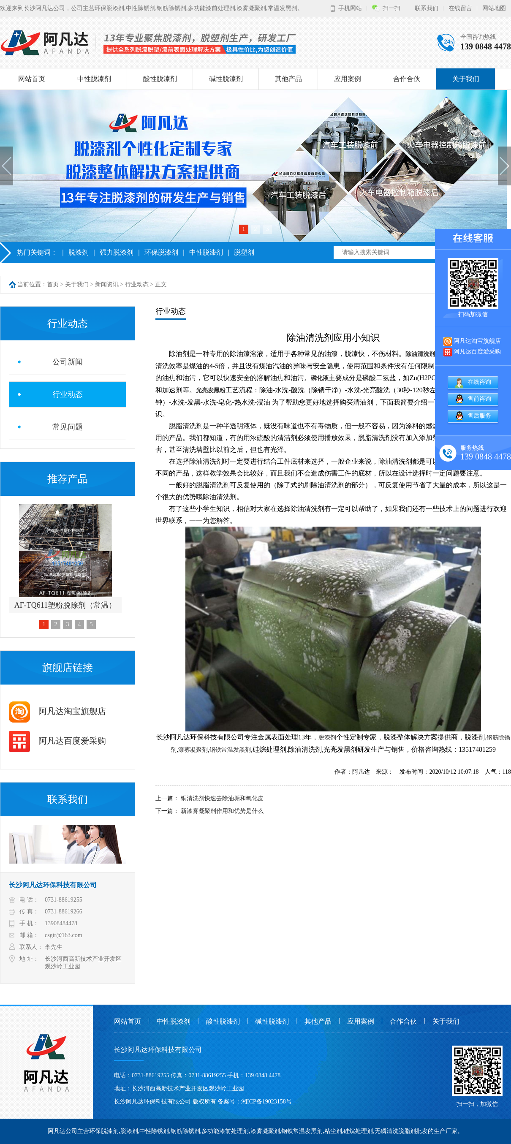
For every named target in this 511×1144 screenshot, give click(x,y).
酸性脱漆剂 (160, 78)
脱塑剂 (244, 252)
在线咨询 (479, 382)
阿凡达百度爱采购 (57, 740)
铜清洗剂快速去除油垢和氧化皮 (222, 798)
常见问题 (67, 427)
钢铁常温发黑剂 (230, 750)
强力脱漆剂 (116, 252)
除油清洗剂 (420, 354)
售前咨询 (479, 399)
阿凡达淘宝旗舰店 (57, 711)
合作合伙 (406, 78)
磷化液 (320, 378)
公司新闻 (67, 362)
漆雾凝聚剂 (193, 750)
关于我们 (465, 78)
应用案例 (347, 78)
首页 (53, 284)
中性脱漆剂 (94, 78)
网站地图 (494, 8)
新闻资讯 (107, 284)
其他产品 (288, 78)
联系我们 (426, 8)
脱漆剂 (78, 252)
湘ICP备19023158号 (266, 1101)
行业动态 (137, 284)
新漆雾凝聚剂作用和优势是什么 (222, 811)
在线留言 (460, 8)
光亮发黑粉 (211, 390)
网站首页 (31, 78)
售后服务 (479, 416)
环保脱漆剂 (161, 252)
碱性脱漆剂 (226, 78)
